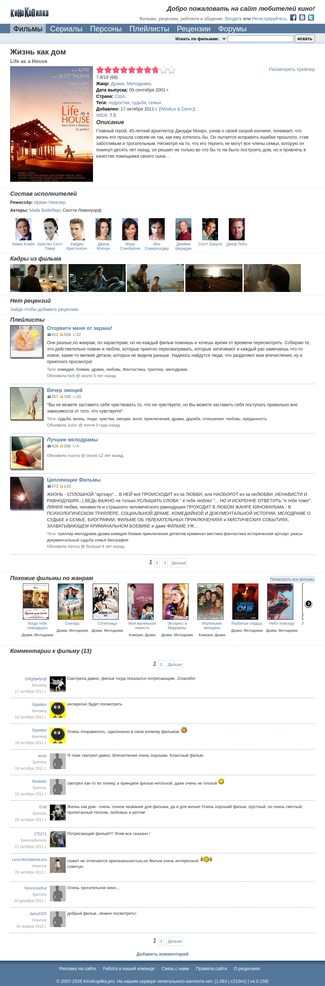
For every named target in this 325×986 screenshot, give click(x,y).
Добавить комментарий (162, 954)
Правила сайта (211, 968)
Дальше (179, 563)
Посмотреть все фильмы (292, 579)
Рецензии (193, 28)
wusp (42, 756)
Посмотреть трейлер (292, 69)
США (120, 96)
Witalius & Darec (177, 108)
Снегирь (72, 623)
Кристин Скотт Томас (50, 246)
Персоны (106, 28)
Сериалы (66, 28)
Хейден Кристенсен (77, 246)
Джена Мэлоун (103, 246)
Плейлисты (149, 28)
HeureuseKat (35, 888)
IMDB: (102, 115)
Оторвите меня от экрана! (79, 328)
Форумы (232, 28)
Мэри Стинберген (130, 246)
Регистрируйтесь (269, 18)
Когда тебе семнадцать (37, 625)
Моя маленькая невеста (142, 625)
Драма (117, 83)
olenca (74, 546)
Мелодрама (139, 83)
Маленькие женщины (212, 625)
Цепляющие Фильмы (74, 480)
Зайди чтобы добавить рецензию (44, 309)
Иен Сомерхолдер (157, 246)
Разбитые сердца (247, 623)
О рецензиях (247, 968)
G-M (43, 807)
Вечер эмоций (65, 390)
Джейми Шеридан (183, 246)
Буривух (39, 704)
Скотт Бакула (210, 244)
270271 (40, 834)
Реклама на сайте (77, 968)
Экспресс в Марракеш (177, 625)
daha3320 (38, 914)
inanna (74, 455)
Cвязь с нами (175, 968)
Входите (233, 18)
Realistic (39, 781)
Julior (72, 425)
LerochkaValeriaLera (29, 859)
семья (155, 102)
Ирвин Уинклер (50, 202)
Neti (71, 375)
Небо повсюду (281, 623)
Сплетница (107, 623)
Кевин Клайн (23, 244)
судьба (139, 102)
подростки (119, 102)
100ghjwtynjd (35, 679)
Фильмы (28, 28)
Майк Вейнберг (45, 210)
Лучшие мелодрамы (72, 439)
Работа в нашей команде (129, 968)
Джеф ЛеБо (236, 244)
